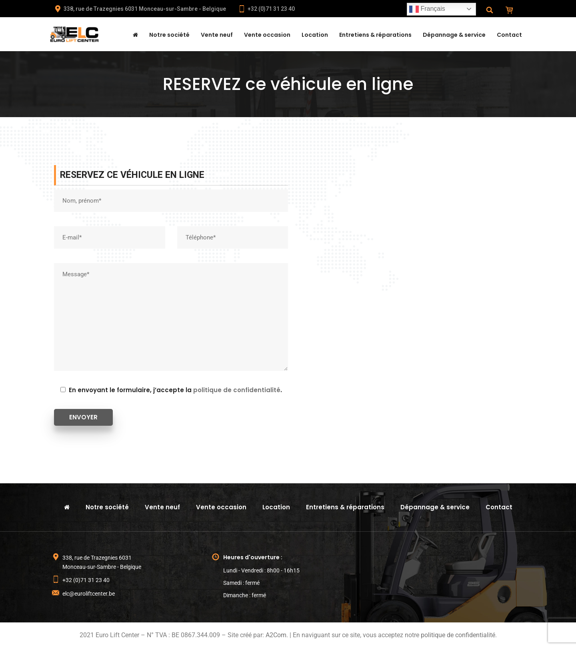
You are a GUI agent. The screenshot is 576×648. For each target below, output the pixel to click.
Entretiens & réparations (375, 35)
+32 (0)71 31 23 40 (266, 9)
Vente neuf (217, 35)
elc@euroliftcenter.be (88, 593)
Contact (509, 35)
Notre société (169, 35)
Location (315, 35)
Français (427, 9)
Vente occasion (267, 35)
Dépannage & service (454, 35)
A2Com (276, 635)
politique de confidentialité (236, 390)
